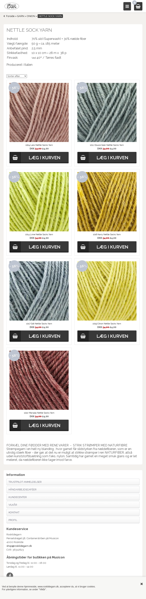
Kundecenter (18, 497)
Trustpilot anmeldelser (25, 481)
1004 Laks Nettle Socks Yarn (39, 145)
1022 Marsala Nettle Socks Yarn (39, 413)
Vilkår (13, 504)
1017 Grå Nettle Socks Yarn (39, 323)
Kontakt (14, 512)
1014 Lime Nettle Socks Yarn (39, 234)
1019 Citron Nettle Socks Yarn (107, 323)
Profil (13, 520)
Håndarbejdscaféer (22, 489)
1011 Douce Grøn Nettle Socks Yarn (107, 145)
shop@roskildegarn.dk (19, 545)
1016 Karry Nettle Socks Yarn (107, 234)
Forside (10, 16)
